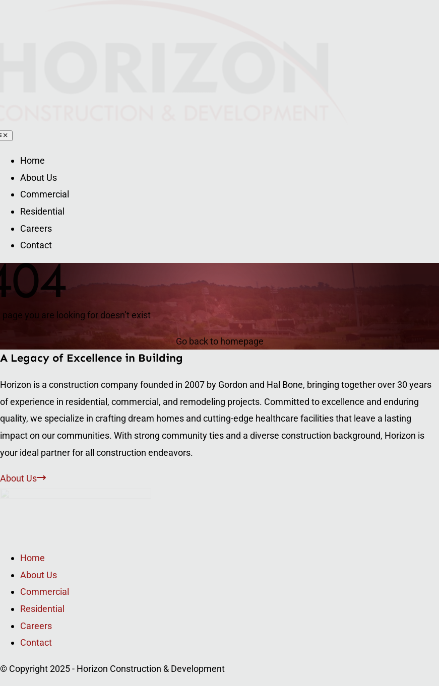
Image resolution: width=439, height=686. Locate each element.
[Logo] (75, 495)
